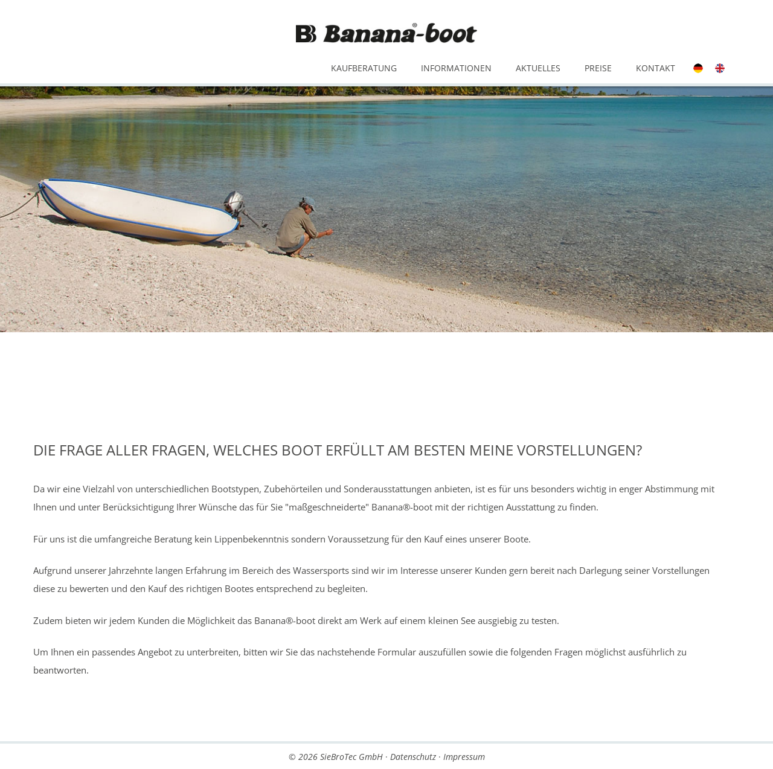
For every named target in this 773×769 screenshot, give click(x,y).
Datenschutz (413, 756)
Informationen (456, 68)
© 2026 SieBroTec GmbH (336, 756)
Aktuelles (538, 68)
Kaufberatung (364, 68)
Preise (598, 68)
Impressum (464, 756)
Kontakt (655, 68)
